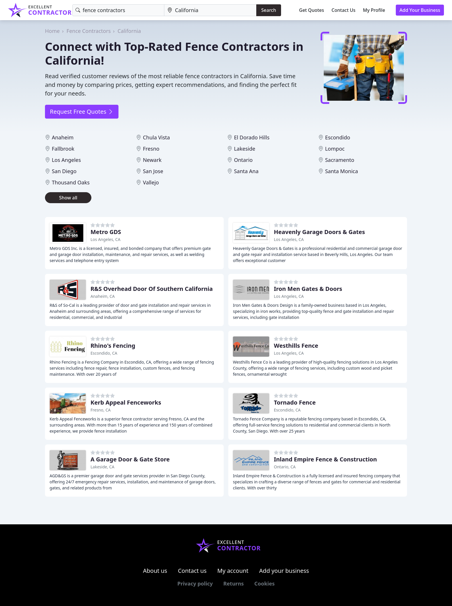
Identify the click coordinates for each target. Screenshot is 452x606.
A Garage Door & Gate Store (130, 459)
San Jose (153, 171)
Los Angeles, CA (105, 239)
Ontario (243, 159)
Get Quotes (311, 10)
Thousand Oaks (71, 182)
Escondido (337, 137)
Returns (233, 583)
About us (155, 571)
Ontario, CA (285, 467)
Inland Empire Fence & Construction (325, 459)
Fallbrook (63, 148)
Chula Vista (156, 137)
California (129, 30)
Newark (152, 159)
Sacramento (339, 159)
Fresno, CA (101, 410)
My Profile (374, 10)
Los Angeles (66, 159)
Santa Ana (246, 171)
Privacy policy (195, 583)
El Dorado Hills (252, 137)
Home (52, 30)
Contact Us (343, 10)
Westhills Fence (296, 345)
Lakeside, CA (102, 467)
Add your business (284, 571)
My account (232, 571)
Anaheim (63, 137)
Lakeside (244, 148)
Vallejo (151, 182)
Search (268, 10)
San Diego (64, 171)
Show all (68, 197)
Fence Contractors (89, 30)
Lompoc (335, 148)
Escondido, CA (104, 353)
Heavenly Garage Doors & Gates (319, 232)
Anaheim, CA (103, 296)
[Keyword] (118, 10)
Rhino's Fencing (113, 345)
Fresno (151, 148)
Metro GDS (106, 232)
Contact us (192, 571)
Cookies (264, 583)
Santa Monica (341, 171)
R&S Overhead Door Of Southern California (152, 289)
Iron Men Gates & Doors (308, 289)
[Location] (210, 10)
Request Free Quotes (82, 111)
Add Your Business (420, 10)
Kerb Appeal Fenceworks (126, 402)
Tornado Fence (295, 402)
